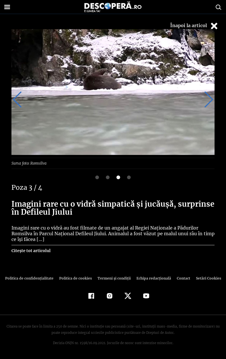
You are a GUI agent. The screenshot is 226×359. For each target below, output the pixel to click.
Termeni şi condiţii (113, 278)
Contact (181, 278)
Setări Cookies (205, 278)
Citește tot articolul (30, 250)
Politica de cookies (76, 278)
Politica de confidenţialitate (32, 278)
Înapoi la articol (194, 26)
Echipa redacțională (152, 278)
